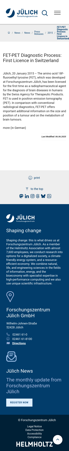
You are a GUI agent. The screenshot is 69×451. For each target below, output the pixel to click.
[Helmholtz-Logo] (34, 445)
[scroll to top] (57, 439)
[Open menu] (57, 13)
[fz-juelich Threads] (36, 197)
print (34, 178)
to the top (34, 189)
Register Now (19, 402)
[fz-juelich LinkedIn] (26, 197)
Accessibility (34, 433)
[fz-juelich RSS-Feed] (48, 197)
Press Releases (38, 33)
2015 (50, 33)
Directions (19, 343)
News (17, 33)
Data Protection (34, 430)
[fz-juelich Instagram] (31, 197)
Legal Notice (34, 426)
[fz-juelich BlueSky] (42, 197)
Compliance (34, 437)
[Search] (45, 13)
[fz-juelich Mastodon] (20, 197)
